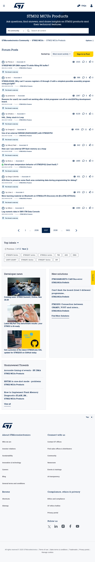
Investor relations (9, 449)
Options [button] (89, 40)
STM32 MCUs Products (25, 68)
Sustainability (7, 456)
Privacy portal (53, 513)
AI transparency (54, 476)
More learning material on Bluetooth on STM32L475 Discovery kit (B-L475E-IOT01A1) (38, 196)
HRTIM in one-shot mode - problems (22, 382)
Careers (5, 469)
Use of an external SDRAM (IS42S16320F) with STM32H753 (27, 133)
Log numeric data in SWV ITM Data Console (21, 212)
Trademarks (73, 550)
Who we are (6, 442)
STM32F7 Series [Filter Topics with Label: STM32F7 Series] (44, 260)
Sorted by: (45, 54)
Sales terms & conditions (58, 550)
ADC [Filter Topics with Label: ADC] (66, 255)
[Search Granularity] (15, 30)
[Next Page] (76, 230)
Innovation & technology (11, 463)
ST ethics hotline (54, 506)
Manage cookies (47, 552)
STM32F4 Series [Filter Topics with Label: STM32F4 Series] (12, 255)
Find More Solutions (60, 316)
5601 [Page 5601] (68, 230)
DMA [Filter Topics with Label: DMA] (74, 255)
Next (24, 249)
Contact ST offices (55, 442)
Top (87, 417)
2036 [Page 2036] (37, 230)
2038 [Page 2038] (55, 230)
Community (52, 456)
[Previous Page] (19, 230)
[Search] (57, 30)
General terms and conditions (13, 483)
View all (7, 404)
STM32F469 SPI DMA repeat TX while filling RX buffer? (25, 65)
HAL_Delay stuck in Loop (13, 117)
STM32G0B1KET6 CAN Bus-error (67, 279)
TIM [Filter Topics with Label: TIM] (58, 255)
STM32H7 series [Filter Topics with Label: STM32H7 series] (29, 255)
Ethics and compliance (56, 499)
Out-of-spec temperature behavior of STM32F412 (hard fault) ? (31, 164)
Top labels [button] (10, 242)
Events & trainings (55, 469)
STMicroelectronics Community (19, 6)
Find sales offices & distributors (60, 449)
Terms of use (43, 550)
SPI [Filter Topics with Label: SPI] (56, 260)
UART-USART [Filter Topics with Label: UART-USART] (11, 260)
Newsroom (52, 463)
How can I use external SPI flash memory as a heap (24, 149)
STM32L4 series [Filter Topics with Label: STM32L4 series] (46, 255)
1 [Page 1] (25, 230)
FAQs (84, 6)
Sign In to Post (83, 54)
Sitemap (5, 506)
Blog (4, 476)
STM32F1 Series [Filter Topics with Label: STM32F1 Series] (27, 260)
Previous (10, 249)
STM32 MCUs (37, 40)
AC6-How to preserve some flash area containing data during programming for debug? (39, 180)
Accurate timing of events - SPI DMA (22, 370)
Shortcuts (6, 499)
